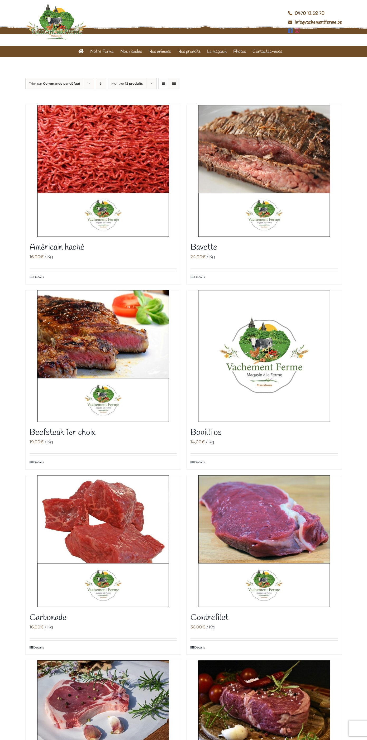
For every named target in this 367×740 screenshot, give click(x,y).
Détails (38, 277)
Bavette (203, 247)
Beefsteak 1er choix (62, 432)
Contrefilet (209, 617)
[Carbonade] (103, 541)
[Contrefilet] (264, 541)
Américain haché (57, 247)
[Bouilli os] (264, 356)
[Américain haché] (103, 171)
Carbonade (48, 617)
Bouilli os (206, 432)
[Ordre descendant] (101, 83)
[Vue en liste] (174, 83)
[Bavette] (264, 171)
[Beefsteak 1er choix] (103, 356)
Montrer (127, 83)
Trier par (54, 83)
